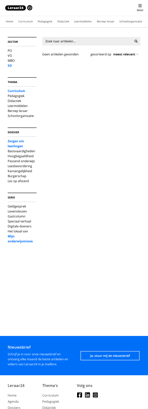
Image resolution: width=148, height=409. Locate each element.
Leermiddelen (83, 21)
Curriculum (25, 21)
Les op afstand (18, 181)
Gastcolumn (16, 216)
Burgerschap (17, 176)
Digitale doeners (20, 226)
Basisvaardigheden (21, 151)
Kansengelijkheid (20, 171)
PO (10, 51)
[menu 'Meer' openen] (140, 8)
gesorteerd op (101, 54)
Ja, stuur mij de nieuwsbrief (110, 356)
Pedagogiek (45, 21)
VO (10, 55)
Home (9, 21)
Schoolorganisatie (130, 21)
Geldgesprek (17, 206)
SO (10, 65)
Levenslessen (17, 211)
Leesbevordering (20, 166)
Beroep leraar (106, 21)
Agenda (13, 401)
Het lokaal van (18, 231)
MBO (11, 60)
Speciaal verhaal (19, 221)
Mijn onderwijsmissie (20, 238)
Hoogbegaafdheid (21, 156)
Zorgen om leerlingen (16, 143)
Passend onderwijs (21, 161)
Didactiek (63, 21)
